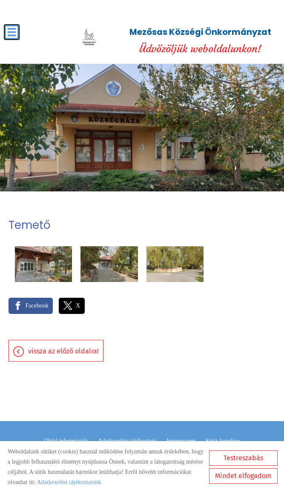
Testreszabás (243, 458)
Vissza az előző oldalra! (63, 351)
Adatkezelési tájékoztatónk (69, 482)
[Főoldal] (89, 38)
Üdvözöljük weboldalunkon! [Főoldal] (200, 40)
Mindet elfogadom (243, 476)
